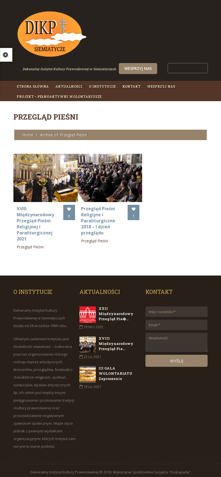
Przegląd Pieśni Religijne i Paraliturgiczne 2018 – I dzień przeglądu (94, 218)
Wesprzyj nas (173, 68)
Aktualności (68, 86)
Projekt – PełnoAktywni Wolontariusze (59, 96)
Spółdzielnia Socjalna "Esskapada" (162, 469)
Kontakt (131, 86)
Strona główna (33, 86)
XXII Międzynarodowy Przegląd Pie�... (116, 310)
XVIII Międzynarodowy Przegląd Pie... (116, 340)
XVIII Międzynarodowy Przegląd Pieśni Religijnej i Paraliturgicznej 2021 (35, 221)
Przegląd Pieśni (30, 243)
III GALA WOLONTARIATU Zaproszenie (115, 370)
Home (27, 134)
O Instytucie (102, 86)
